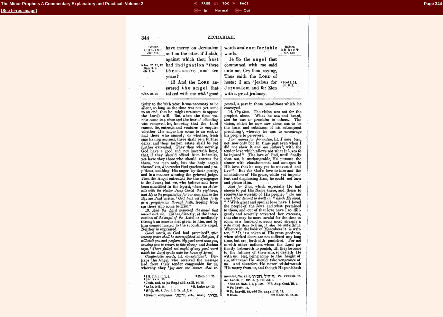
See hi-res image (18, 10)
